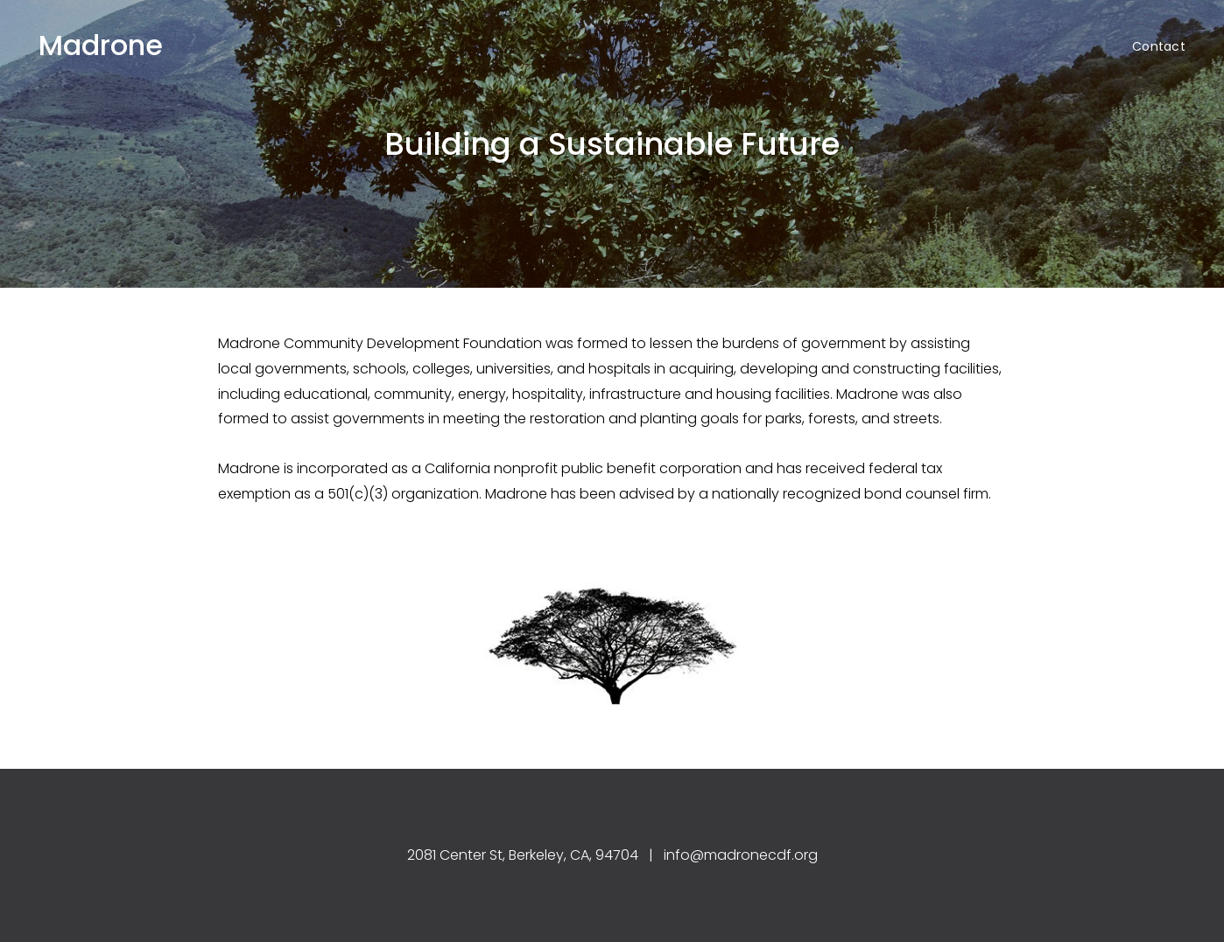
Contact (1158, 46)
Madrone (101, 45)
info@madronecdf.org (741, 855)
